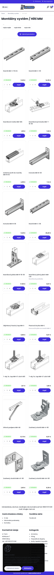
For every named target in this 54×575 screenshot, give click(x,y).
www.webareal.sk (34, 573)
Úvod (3, 13)
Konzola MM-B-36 (9, 224)
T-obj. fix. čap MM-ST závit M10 (14, 377)
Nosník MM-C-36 (35, 224)
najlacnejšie (7, 28)
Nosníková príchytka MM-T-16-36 (39, 123)
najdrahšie (17, 28)
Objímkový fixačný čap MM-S (13, 326)
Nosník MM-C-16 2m (10, 71)
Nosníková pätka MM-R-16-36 (14, 275)
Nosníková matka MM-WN (12, 122)
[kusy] (7, 85)
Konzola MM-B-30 (35, 173)
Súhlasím (27, 568)
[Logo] (27, 7)
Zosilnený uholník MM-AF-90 (13, 478)
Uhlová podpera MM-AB (11, 427)
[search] (48, 7)
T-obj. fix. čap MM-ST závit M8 (39, 377)
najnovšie (27, 28)
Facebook (32, 518)
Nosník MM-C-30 (35, 71)
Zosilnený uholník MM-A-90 (39, 427)
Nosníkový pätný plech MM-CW (39, 276)
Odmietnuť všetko (13, 568)
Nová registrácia (48, 1)
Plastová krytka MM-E (37, 326)
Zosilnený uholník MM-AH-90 (39, 478)
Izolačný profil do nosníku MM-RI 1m (12, 174)
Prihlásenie (38, 1)
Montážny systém (13, 13)
